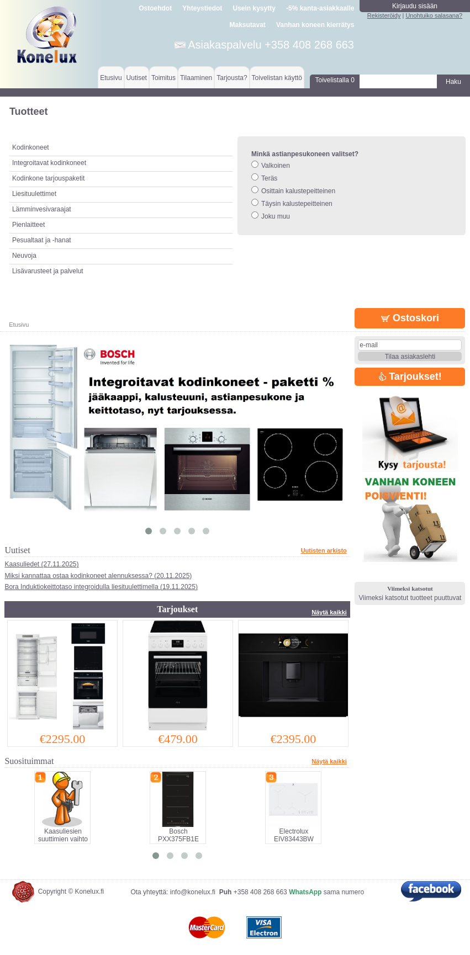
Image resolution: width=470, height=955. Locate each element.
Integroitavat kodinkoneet (49, 163)
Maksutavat (247, 25)
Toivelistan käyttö (277, 78)
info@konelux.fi (192, 892)
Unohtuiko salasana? (433, 15)
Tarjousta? (231, 78)
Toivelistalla (335, 80)
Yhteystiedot (202, 8)
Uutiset (136, 78)
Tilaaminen (196, 78)
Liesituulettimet (34, 194)
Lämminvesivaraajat (41, 209)
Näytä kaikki (329, 612)
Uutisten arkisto (324, 550)
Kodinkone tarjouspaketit (48, 178)
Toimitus (163, 78)
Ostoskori (410, 317)
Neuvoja (24, 255)
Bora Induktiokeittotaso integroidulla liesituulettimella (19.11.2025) (101, 587)
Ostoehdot (155, 8)
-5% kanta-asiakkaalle (320, 8)
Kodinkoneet (30, 147)
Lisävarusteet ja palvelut (47, 271)
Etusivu (111, 78)
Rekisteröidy (384, 15)
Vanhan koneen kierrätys (315, 25)
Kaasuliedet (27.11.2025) (41, 564)
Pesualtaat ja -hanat (41, 240)
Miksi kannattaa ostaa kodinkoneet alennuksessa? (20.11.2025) (98, 576)
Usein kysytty (254, 8)
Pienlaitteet (28, 225)
